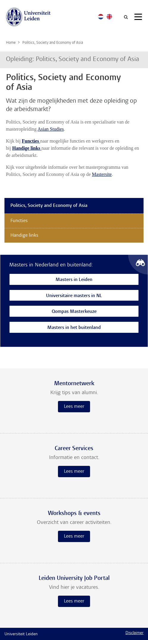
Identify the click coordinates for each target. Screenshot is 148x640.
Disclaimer (134, 633)
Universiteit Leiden (21, 634)
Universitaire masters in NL (74, 296)
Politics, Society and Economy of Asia (48, 205)
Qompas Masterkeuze (74, 312)
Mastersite (102, 174)
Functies (19, 220)
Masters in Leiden (74, 280)
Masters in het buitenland (74, 328)
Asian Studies (50, 129)
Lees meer (74, 406)
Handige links (24, 235)
